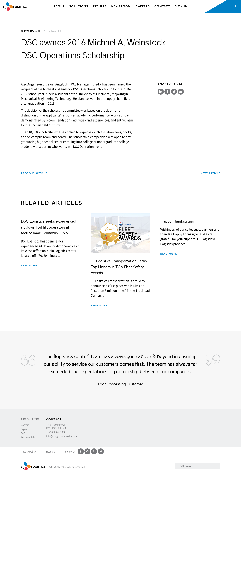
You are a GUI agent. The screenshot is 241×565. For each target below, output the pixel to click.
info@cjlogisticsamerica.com (62, 524)
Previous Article (34, 262)
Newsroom (31, 30)
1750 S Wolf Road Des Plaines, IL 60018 (57, 515)
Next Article (210, 262)
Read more (29, 388)
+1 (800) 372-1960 (56, 520)
